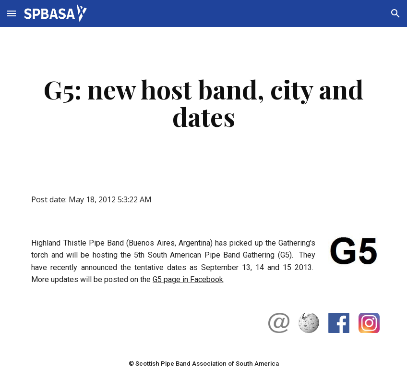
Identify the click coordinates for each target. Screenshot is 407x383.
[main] (203, 102)
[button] (11, 13)
